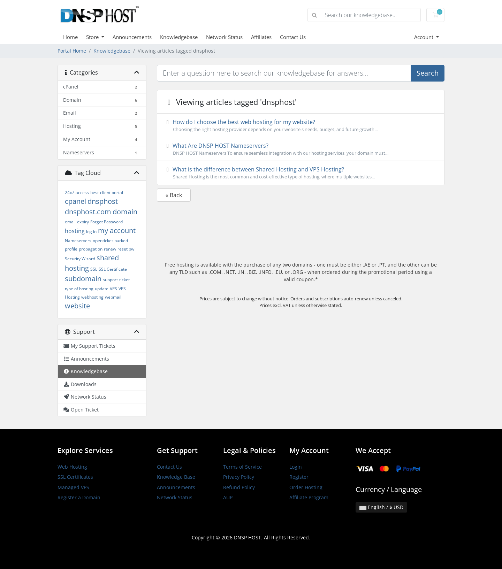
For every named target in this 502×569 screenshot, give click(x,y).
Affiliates (261, 36)
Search (428, 73)
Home (70, 36)
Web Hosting (72, 466)
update (101, 289)
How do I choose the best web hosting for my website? (300, 125)
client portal (111, 192)
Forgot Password (106, 222)
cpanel (75, 201)
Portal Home (72, 50)
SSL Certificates (75, 477)
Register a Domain (79, 497)
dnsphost (103, 201)
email (70, 222)
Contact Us (293, 36)
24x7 (69, 192)
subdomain (83, 278)
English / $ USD (381, 507)
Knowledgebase (179, 36)
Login (295, 466)
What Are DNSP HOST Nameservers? (300, 149)
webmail (113, 297)
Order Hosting (305, 487)
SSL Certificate (113, 269)
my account (117, 230)
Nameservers (78, 241)
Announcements (132, 36)
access (82, 192)
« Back (174, 195)
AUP (228, 497)
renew (110, 249)
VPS (113, 289)
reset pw (125, 249)
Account (424, 36)
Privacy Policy (238, 477)
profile (71, 249)
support (110, 280)
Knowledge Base (176, 477)
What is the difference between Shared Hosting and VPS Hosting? (300, 173)
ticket (124, 280)
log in (91, 231)
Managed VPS (73, 487)
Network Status (224, 36)
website (77, 305)
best (94, 192)
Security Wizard (80, 259)
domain (125, 211)
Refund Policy (239, 487)
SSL (93, 269)
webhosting (92, 297)
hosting (75, 231)
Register (299, 477)
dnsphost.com (88, 211)
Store (93, 36)
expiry (83, 222)
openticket (103, 241)
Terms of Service (242, 466)
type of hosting (79, 289)
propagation (90, 249)
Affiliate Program (308, 497)
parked (121, 241)
